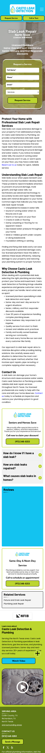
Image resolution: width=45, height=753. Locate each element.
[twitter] (8, 748)
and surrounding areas (12, 725)
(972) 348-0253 (9, 736)
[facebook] (3, 748)
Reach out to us (9, 165)
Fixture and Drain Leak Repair (17, 600)
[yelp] (12, 748)
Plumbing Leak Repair (14, 603)
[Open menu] (42, 9)
